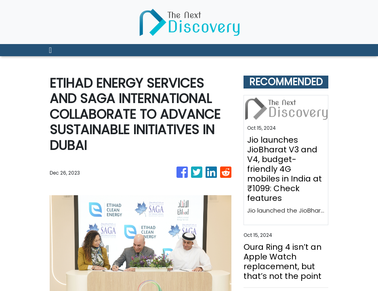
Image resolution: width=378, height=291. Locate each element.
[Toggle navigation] (50, 50)
